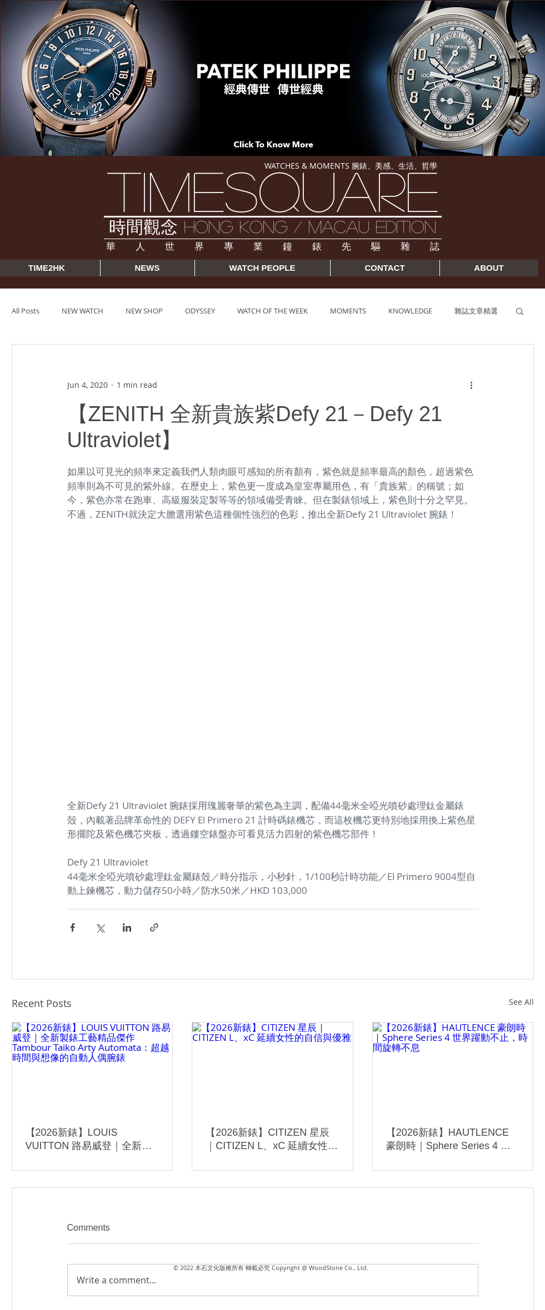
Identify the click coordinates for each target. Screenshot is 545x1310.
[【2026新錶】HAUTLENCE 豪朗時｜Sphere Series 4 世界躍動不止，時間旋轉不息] (453, 1067)
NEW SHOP (144, 311)
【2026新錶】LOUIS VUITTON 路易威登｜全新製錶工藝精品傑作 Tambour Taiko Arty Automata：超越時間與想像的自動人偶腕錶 (90, 1139)
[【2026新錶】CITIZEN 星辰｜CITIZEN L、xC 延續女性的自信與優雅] (272, 1067)
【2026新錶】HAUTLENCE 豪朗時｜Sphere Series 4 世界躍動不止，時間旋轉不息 (448, 1139)
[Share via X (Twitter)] (99, 927)
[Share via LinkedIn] (127, 927)
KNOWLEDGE (410, 311)
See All (521, 1002)
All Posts (25, 311)
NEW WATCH (82, 311)
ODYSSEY (200, 311)
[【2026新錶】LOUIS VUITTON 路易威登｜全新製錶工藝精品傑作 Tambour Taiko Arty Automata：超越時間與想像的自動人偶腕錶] (92, 1067)
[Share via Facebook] (72, 927)
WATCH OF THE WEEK (272, 311)
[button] (519, 310)
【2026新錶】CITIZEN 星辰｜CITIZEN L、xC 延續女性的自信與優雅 (272, 1139)
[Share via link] (154, 927)
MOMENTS (348, 311)
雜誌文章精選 (476, 311)
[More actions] (471, 384)
